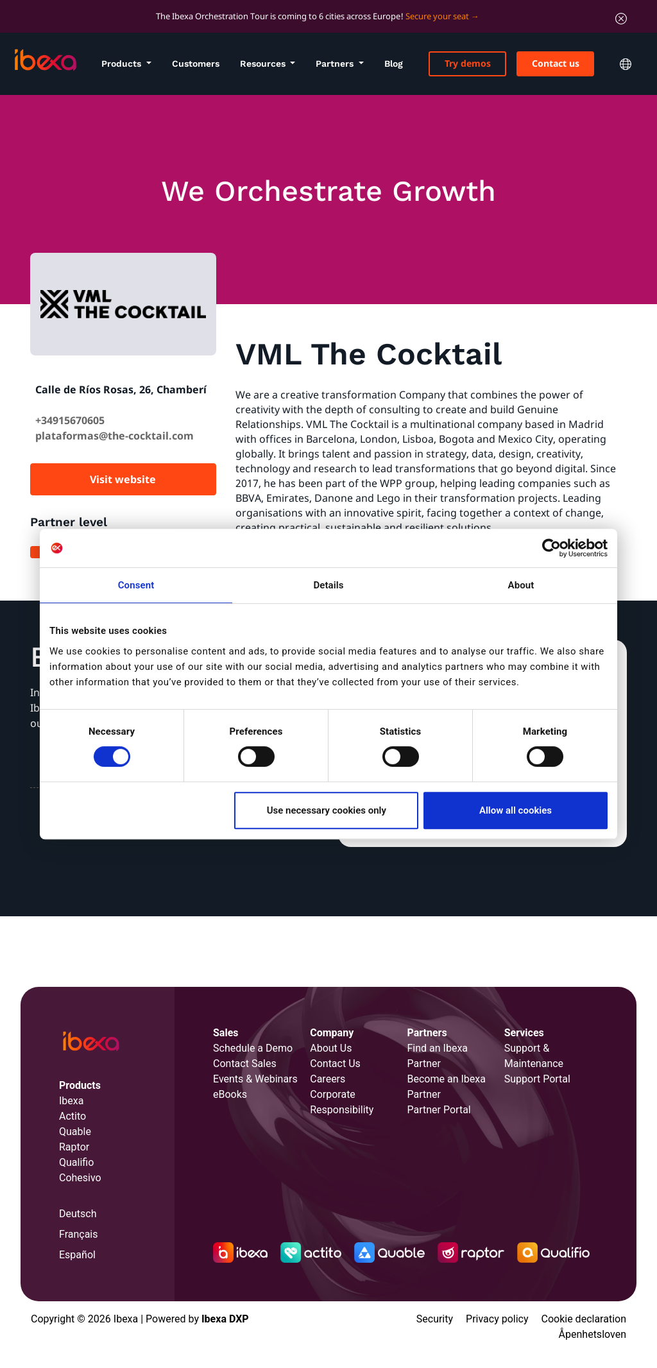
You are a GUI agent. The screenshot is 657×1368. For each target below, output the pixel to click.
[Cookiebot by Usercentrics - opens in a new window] (551, 548)
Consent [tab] (136, 585)
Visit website (123, 479)
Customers (195, 63)
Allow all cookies (515, 810)
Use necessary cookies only (326, 810)
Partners (336, 63)
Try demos (468, 63)
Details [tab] (328, 585)
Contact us (555, 63)
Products (122, 63)
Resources (264, 63)
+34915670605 (70, 420)
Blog (393, 63)
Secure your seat (437, 16)
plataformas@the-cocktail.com (114, 436)
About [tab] (521, 585)
